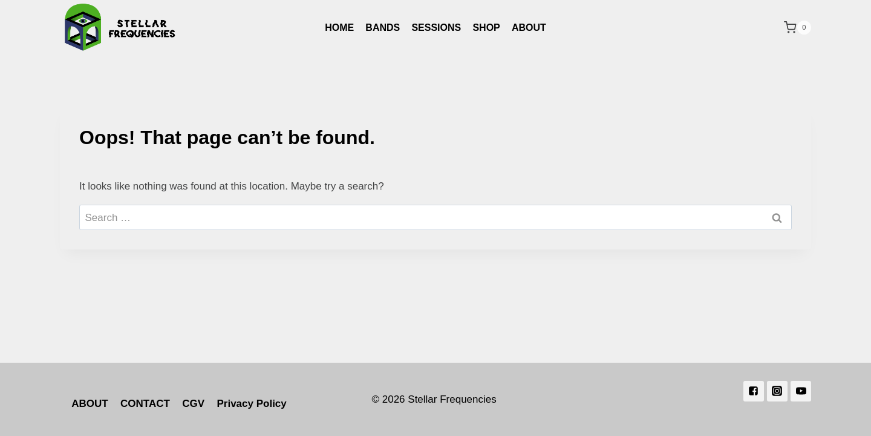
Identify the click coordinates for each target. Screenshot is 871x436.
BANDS (382, 27)
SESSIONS (436, 27)
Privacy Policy (251, 403)
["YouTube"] (801, 391)
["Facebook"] (753, 391)
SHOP (486, 27)
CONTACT (145, 403)
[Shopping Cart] (797, 28)
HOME (339, 27)
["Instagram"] (777, 391)
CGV (193, 403)
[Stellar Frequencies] (120, 27)
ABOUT (529, 27)
